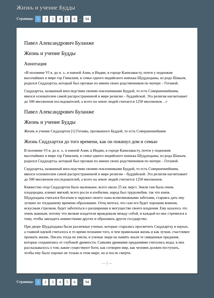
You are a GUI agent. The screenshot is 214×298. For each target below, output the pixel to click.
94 (87, 19)
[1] (73, 131)
